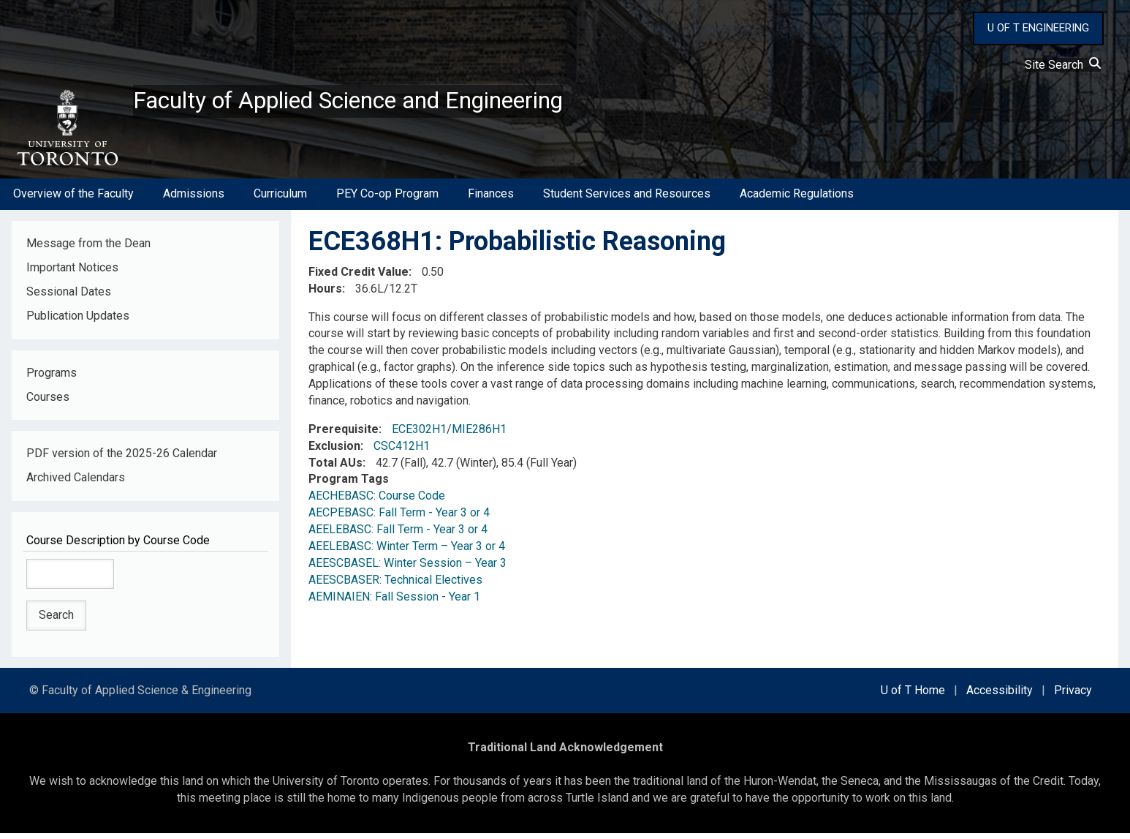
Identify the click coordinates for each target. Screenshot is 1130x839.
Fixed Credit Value (358, 278)
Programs (51, 378)
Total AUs (335, 468)
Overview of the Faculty (73, 200)
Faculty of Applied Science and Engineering (382, 103)
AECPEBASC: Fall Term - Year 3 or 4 (399, 518)
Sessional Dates (68, 297)
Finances (491, 200)
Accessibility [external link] (999, 696)
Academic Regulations (797, 200)
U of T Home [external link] (913, 696)
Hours (325, 294)
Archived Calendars (75, 484)
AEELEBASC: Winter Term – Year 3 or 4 (406, 552)
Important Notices (72, 273)
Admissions (193, 200)
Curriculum (280, 200)
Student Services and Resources (626, 200)
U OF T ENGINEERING (1038, 27)
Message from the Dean (88, 249)
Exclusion (334, 452)
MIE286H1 (479, 435)
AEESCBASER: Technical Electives (395, 585)
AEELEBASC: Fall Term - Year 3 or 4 (398, 535)
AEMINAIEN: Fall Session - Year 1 (394, 602)
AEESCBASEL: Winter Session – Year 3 (407, 569)
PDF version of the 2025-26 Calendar (121, 460)
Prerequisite (343, 435)
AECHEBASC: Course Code (376, 502)
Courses (47, 403)
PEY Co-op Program (387, 200)
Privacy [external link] (1073, 696)
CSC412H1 (401, 452)
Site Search (1063, 65)
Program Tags (348, 485)
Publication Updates (77, 321)
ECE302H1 (419, 435)
